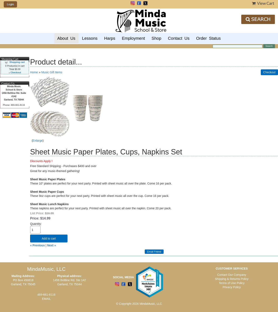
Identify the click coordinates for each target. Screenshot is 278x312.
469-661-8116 (46, 294)
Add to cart (49, 238)
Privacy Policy (232, 287)
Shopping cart (17, 62)
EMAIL (46, 298)
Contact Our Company (231, 274)
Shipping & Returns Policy (232, 279)
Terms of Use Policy (232, 283)
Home (34, 72)
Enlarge (38, 140)
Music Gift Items (51, 72)
